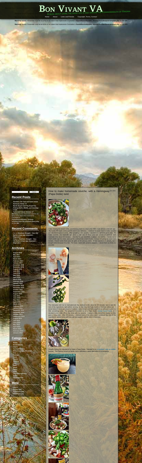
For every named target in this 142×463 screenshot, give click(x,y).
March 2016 (17, 279)
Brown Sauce (17, 345)
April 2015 (16, 302)
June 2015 (16, 298)
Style (15, 371)
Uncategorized (18, 377)
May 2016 (16, 275)
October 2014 (17, 314)
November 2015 (18, 287)
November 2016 (18, 267)
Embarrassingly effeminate (22, 351)
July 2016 (16, 271)
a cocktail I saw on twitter (106, 349)
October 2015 (17, 289)
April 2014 (16, 326)
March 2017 (17, 259)
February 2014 (18, 331)
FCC (14, 353)
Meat (14, 365)
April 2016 (16, 277)
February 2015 (18, 306)
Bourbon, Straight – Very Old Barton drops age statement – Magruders (25, 235)
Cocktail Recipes (19, 349)
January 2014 (17, 333)
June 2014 (16, 322)
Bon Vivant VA (71, 8)
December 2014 (18, 310)
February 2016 (18, 281)
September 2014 (18, 316)
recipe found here (104, 311)
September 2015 (18, 292)
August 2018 (17, 252)
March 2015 (17, 304)
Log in (15, 387)
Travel (15, 375)
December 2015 (18, 285)
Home (47, 17)
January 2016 (17, 283)
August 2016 (17, 269)
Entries (17, 389)
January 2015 (17, 308)
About (55, 17)
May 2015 (16, 300)
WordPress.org (18, 393)
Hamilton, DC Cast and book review (25, 201)
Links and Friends (67, 17)
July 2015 (16, 296)
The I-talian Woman (20, 373)
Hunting (16, 361)
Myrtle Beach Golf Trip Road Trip (24, 206)
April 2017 (16, 257)
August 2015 (17, 294)
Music (15, 367)
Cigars (15, 347)
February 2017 (18, 261)
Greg (15, 239)
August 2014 (17, 318)
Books (15, 342)
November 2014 (18, 312)
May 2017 (16, 254)
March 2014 (17, 329)
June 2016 (16, 273)
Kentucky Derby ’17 (20, 204)
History (15, 359)
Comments (18, 391)
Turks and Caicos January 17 (23, 212)
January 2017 (17, 263)
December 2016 (18, 265)
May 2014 (16, 324)
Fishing (15, 355)
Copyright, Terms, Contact (87, 17)
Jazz (14, 363)
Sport (15, 369)
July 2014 (16, 320)
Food (15, 357)
